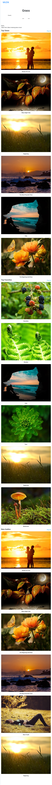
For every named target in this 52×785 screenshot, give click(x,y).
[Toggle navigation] (50, 2)
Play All (49, 31)
